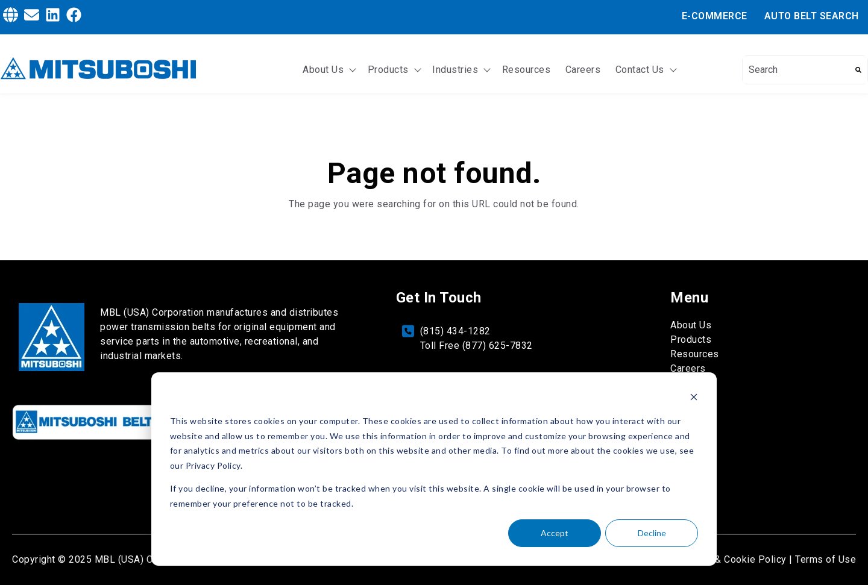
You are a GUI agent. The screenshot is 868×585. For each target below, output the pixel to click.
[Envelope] (31, 17)
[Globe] (10, 17)
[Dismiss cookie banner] (694, 398)
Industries (455, 69)
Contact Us (639, 69)
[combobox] (796, 70)
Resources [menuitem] (694, 354)
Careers (583, 69)
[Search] (858, 70)
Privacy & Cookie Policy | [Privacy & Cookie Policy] (736, 559)
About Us (323, 69)
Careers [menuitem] (688, 368)
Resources (526, 69)
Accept (554, 533)
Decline (652, 533)
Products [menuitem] (690, 339)
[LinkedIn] (52, 17)
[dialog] (434, 469)
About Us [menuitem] (690, 325)
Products (388, 69)
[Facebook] (73, 17)
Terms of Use (825, 559)
